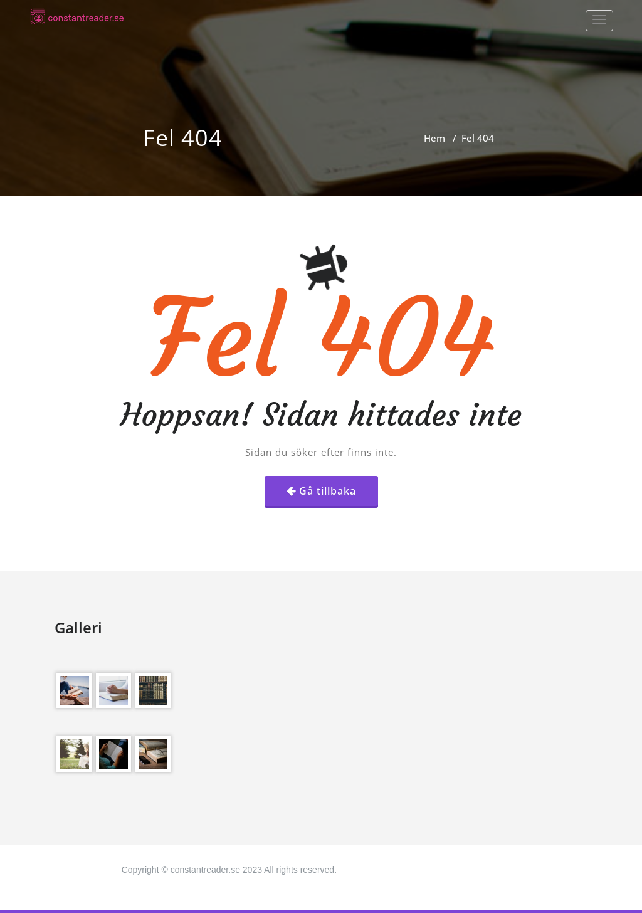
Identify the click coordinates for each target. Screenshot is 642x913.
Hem (434, 138)
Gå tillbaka (327, 491)
